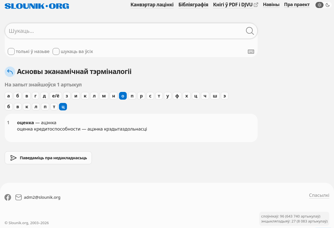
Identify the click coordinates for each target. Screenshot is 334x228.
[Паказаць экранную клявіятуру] (251, 51)
